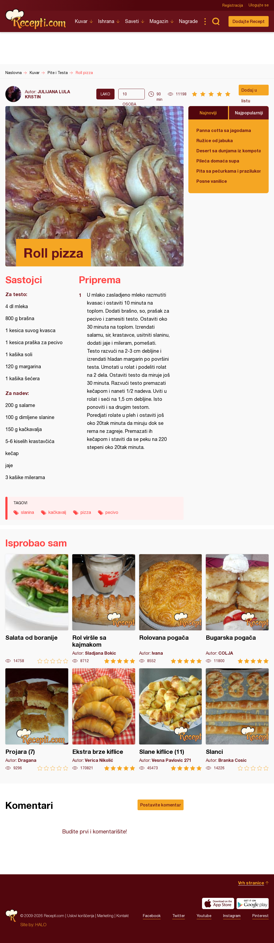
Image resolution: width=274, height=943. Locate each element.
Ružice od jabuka (214, 140)
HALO (40, 924)
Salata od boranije (36, 608)
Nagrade (188, 21)
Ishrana (106, 21)
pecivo (111, 512)
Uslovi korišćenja (80, 915)
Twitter (178, 916)
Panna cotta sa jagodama (223, 130)
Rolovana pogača (170, 608)
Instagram (232, 916)
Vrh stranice (251, 882)
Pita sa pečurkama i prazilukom (228, 170)
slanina (27, 512)
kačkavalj (57, 512)
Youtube (204, 916)
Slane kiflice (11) (170, 719)
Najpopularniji (249, 112)
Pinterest (260, 916)
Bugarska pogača (237, 608)
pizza (86, 512)
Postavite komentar (160, 804)
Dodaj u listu (249, 91)
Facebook (152, 916)
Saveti (132, 21)
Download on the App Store (218, 903)
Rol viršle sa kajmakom (103, 608)
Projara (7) (36, 719)
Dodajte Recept (249, 21)
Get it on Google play (253, 903)
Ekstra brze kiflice (103, 719)
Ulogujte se (259, 5)
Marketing (105, 915)
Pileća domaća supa (217, 160)
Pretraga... (215, 21)
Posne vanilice (211, 181)
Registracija (232, 5)
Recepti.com (36, 19)
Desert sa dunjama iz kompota (228, 150)
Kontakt (122, 915)
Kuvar (81, 21)
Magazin (159, 21)
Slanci (237, 719)
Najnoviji (208, 112)
